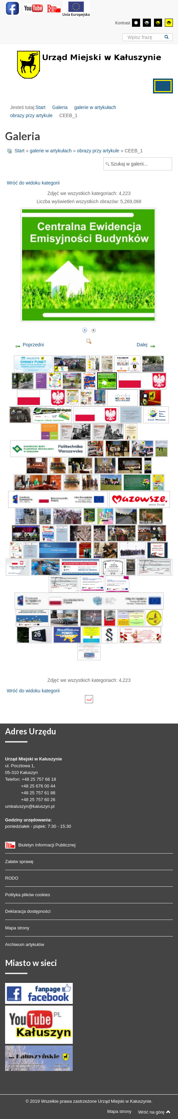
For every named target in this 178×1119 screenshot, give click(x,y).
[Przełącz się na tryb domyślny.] (136, 23)
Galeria (59, 107)
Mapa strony (17, 927)
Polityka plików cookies (27, 894)
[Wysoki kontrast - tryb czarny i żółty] (158, 23)
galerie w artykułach (95, 107)
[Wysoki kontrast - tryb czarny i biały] (147, 23)
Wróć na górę (154, 1112)
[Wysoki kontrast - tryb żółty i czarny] (169, 23)
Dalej (142, 344)
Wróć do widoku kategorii (33, 183)
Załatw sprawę (19, 861)
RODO (11, 878)
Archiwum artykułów (24, 944)
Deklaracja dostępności (27, 911)
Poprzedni (33, 344)
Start (41, 107)
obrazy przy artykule (31, 115)
